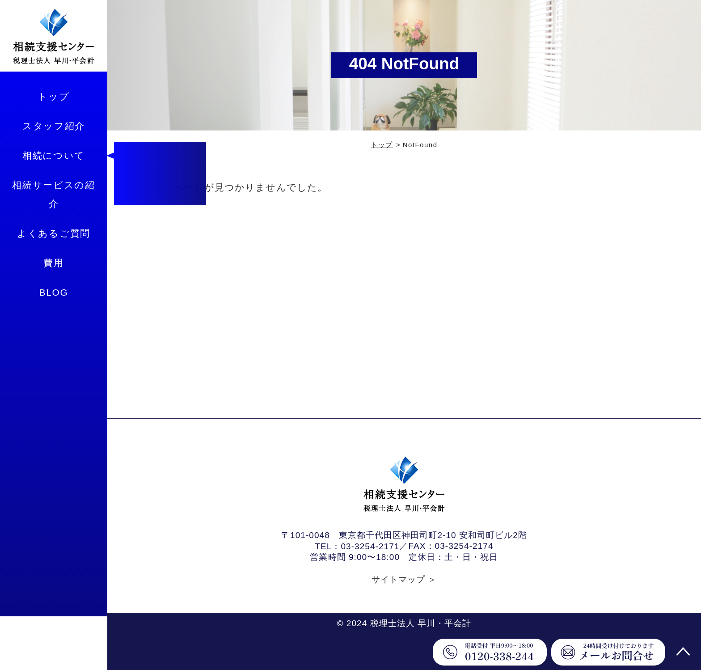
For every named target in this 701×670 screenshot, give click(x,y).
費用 (53, 263)
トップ (53, 96)
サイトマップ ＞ (404, 579)
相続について (53, 155)
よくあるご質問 (53, 233)
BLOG (53, 292)
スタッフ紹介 (53, 126)
